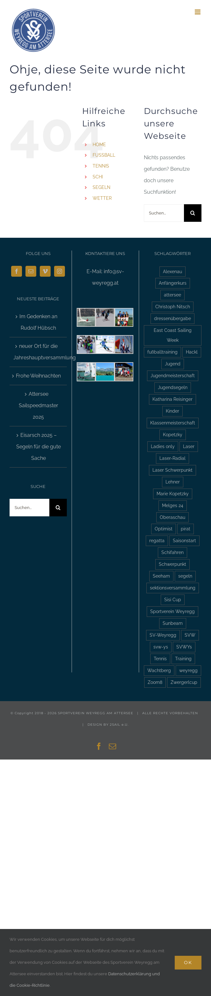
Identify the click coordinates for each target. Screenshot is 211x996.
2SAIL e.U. (119, 725)
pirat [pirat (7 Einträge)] (185, 528)
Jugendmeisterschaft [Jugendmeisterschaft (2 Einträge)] (173, 375)
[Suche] (192, 213)
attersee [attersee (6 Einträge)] (172, 294)
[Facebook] (16, 271)
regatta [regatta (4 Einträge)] (157, 540)
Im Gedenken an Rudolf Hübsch (38, 322)
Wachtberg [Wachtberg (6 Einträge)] (159, 670)
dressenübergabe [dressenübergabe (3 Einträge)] (172, 318)
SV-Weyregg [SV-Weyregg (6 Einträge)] (163, 635)
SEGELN (101, 187)
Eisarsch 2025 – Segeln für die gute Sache (38, 446)
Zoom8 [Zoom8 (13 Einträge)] (155, 682)
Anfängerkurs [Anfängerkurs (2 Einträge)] (172, 283)
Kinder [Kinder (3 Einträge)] (172, 411)
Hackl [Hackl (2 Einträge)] (192, 352)
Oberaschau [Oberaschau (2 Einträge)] (172, 517)
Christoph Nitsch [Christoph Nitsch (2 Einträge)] (172, 306)
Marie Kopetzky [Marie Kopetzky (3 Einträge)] (173, 493)
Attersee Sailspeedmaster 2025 (38, 405)
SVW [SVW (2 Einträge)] (190, 635)
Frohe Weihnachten (38, 376)
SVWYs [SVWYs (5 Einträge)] (184, 646)
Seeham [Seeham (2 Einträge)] (161, 576)
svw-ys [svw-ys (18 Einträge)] (160, 646)
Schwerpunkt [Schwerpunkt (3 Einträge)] (172, 564)
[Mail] (30, 271)
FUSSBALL (104, 155)
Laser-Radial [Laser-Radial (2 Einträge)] (172, 458)
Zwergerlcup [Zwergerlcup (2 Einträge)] (184, 682)
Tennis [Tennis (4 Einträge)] (160, 658)
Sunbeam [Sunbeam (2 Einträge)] (173, 623)
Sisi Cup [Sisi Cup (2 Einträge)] (172, 599)
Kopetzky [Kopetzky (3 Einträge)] (172, 434)
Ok (188, 962)
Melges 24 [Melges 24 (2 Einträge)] (172, 505)
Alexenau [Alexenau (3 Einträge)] (172, 271)
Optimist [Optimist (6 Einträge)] (163, 528)
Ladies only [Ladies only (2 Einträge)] (163, 446)
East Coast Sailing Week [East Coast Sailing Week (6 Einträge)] (173, 335)
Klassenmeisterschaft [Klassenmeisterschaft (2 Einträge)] (172, 422)
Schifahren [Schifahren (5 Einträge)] (172, 552)
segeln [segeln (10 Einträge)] (185, 576)
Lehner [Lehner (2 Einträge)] (172, 481)
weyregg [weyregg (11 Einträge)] (188, 670)
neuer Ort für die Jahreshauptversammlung (38, 352)
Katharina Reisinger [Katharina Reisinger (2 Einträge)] (172, 399)
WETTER (102, 198)
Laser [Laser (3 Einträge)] (188, 446)
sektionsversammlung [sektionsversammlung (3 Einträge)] (172, 587)
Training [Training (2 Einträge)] (183, 658)
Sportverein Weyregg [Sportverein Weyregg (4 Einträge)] (172, 611)
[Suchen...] (164, 213)
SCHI (98, 176)
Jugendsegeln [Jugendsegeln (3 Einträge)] (172, 387)
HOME (99, 144)
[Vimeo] (45, 271)
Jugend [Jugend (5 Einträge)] (172, 363)
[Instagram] (59, 271)
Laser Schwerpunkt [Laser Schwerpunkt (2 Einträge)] (172, 470)
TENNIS (101, 165)
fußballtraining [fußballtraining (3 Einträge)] (162, 352)
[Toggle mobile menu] (198, 12)
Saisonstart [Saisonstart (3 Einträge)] (184, 540)
